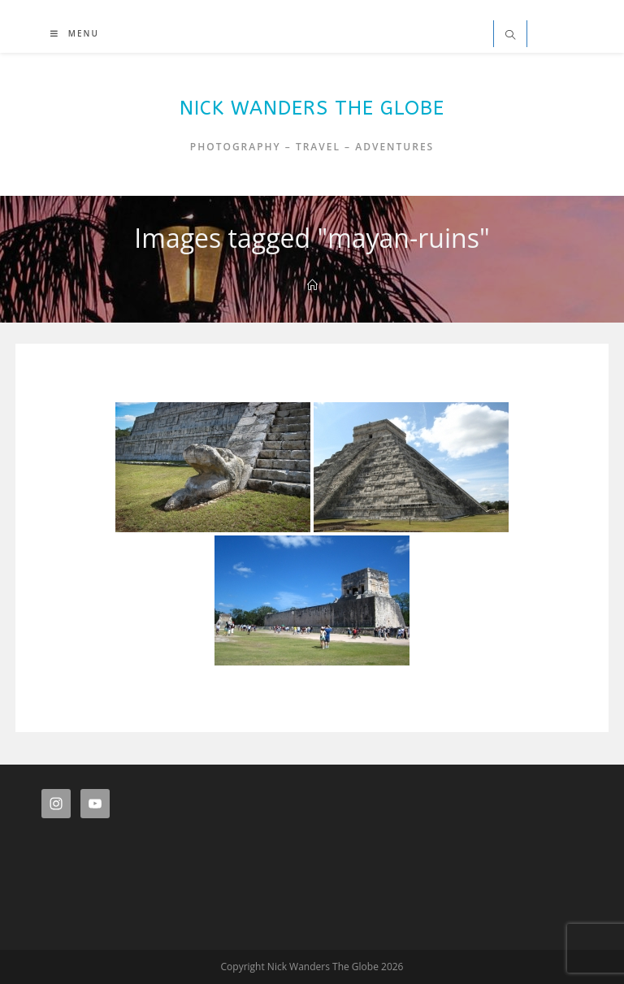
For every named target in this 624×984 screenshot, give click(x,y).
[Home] (312, 285)
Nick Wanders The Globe (312, 108)
